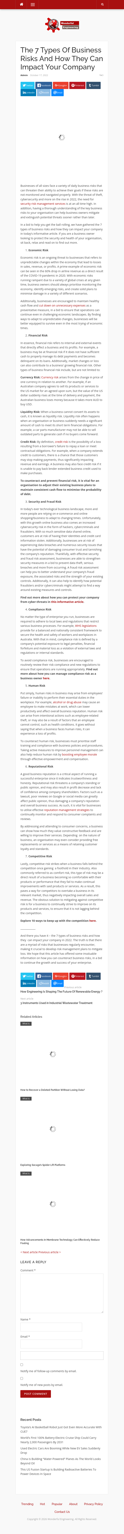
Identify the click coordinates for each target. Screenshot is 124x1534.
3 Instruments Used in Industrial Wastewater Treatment (56, 1003)
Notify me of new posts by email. (41, 1385)
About (73, 1504)
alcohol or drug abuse (67, 702)
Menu (31, 4)
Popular (57, 1504)
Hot (42, 1504)
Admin (24, 75)
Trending (27, 1504)
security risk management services (42, 204)
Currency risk (50, 377)
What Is (26, 1023)
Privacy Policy (93, 1504)
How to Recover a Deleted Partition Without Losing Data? (52, 1090)
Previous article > (49, 1252)
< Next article (29, 1252)
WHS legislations (86, 626)
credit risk (61, 442)
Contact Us (62, 1512)
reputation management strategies (67, 810)
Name (25, 1319)
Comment (28, 1270)
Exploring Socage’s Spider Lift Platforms (42, 1165)
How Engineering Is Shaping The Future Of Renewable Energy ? (61, 991)
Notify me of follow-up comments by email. (48, 1371)
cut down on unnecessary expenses (62, 305)
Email (25, 1336)
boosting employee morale (79, 754)
